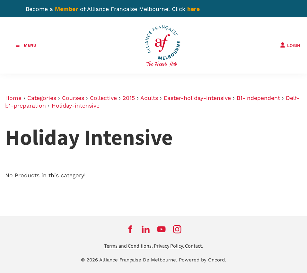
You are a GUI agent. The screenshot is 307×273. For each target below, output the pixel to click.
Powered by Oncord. (202, 260)
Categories (41, 98)
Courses (73, 98)
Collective (103, 98)
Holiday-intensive (76, 105)
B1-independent (258, 98)
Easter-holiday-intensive (197, 98)
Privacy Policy (168, 246)
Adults (149, 98)
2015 (129, 98)
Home (13, 98)
